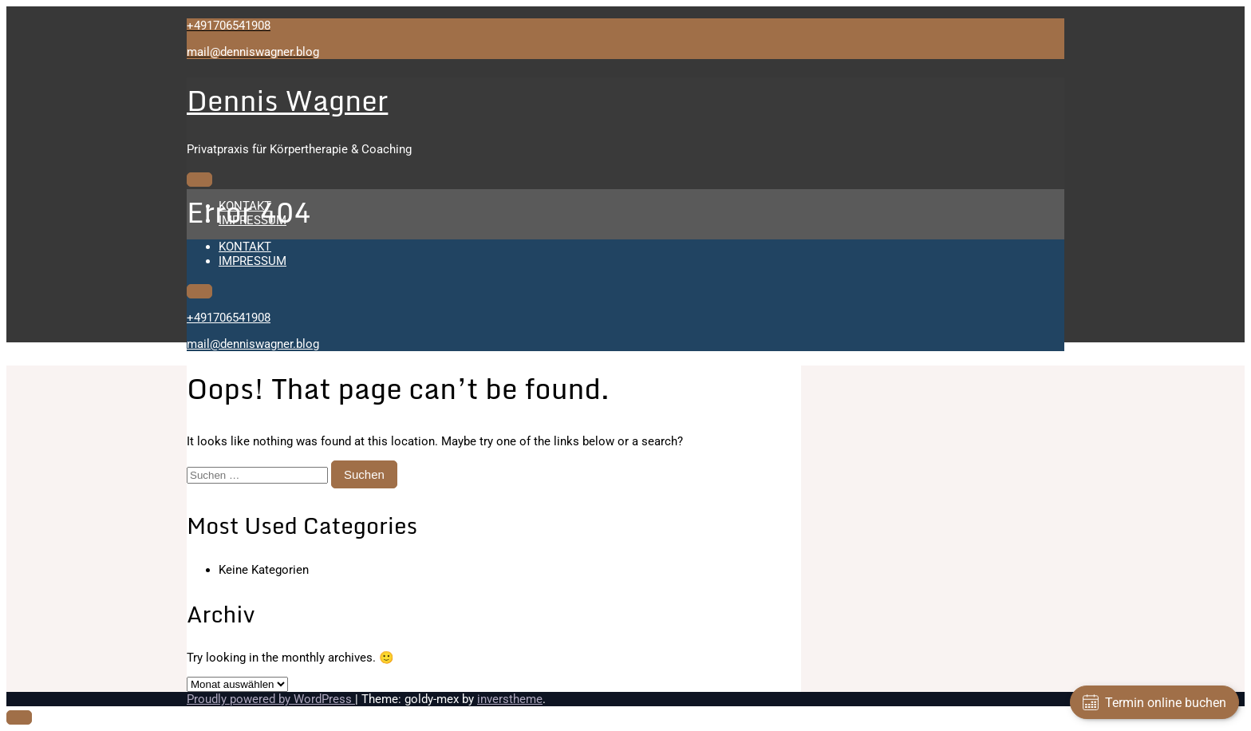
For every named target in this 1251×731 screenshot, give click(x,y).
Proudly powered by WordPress (271, 699)
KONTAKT (245, 206)
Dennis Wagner (287, 100)
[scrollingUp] (19, 717)
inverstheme (510, 699)
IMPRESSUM (252, 220)
